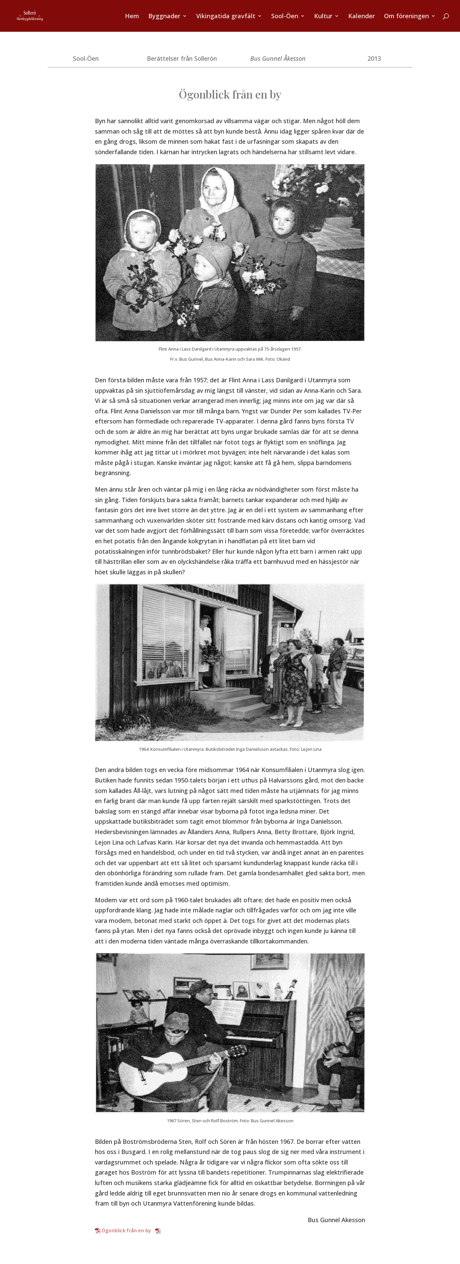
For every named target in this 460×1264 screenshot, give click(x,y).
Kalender (361, 16)
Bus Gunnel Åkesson (278, 58)
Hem (132, 16)
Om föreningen (406, 16)
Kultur (323, 16)
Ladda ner (173, 1230)
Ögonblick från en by (126, 1230)
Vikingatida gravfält (225, 16)
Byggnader (164, 16)
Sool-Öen (284, 16)
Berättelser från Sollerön (182, 58)
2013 (374, 58)
